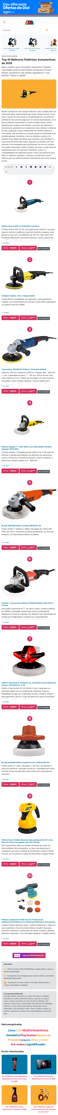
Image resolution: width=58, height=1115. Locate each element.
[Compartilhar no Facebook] (21, 167)
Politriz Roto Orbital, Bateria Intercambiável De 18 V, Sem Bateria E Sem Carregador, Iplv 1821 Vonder (27, 841)
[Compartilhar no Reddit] (45, 167)
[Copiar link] (6, 172)
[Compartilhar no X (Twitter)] (26, 167)
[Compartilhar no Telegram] (36, 167)
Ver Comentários (43, 248)
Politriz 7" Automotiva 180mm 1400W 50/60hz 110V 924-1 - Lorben (28, 604)
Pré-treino (18, 1044)
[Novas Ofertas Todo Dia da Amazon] (29, 7)
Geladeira (13, 1035)
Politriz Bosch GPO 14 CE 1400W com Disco (20, 226)
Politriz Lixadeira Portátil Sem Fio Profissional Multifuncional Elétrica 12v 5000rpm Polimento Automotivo (29, 920)
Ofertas (10, 248)
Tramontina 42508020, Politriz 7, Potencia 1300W (24, 369)
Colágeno (24, 1040)
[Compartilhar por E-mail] (50, 167)
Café (19, 1030)
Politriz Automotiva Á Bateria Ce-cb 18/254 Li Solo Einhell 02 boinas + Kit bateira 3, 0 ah (29, 683)
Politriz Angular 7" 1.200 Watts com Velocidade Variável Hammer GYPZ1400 (27, 447)
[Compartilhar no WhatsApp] (17, 167)
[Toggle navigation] (4, 22)
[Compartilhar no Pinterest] (40, 167)
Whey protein (40, 1039)
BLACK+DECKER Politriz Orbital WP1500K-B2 (21, 525)
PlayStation (28, 1035)
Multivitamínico (35, 1030)
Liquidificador (35, 1044)
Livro (11, 1030)
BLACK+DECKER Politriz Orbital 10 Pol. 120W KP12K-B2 (26, 762)
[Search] (22, 30)
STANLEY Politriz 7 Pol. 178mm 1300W (18, 295)
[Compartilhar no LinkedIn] (31, 167)
